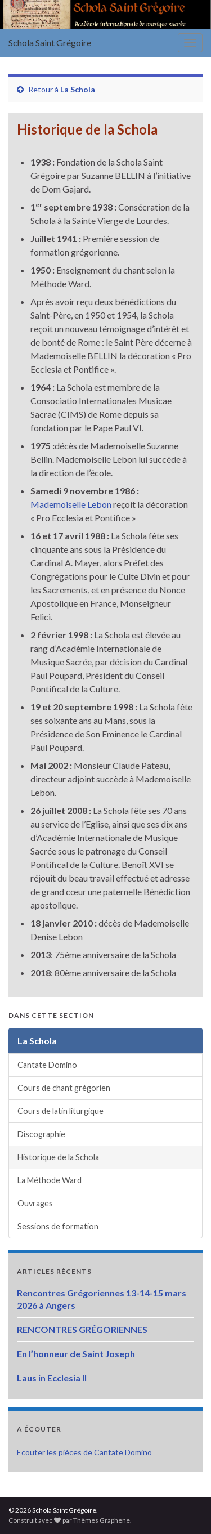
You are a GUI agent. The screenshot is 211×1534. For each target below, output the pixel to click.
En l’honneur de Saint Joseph (76, 1353)
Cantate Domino (47, 1065)
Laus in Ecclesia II (52, 1377)
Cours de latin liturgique (60, 1111)
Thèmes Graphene (101, 1520)
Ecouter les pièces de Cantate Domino (84, 1452)
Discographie (41, 1134)
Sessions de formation (57, 1226)
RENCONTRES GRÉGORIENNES (82, 1329)
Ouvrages (35, 1203)
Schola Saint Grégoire (49, 42)
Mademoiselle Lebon (70, 504)
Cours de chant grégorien (63, 1088)
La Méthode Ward (49, 1180)
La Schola (77, 89)
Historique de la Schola (58, 1157)
